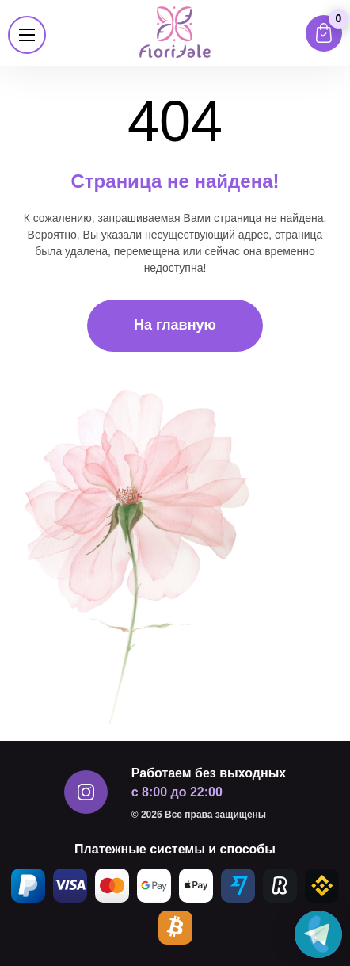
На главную (175, 325)
